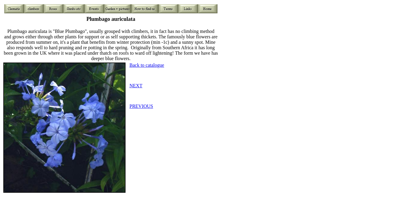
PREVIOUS (141, 106)
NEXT (135, 85)
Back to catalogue (146, 65)
